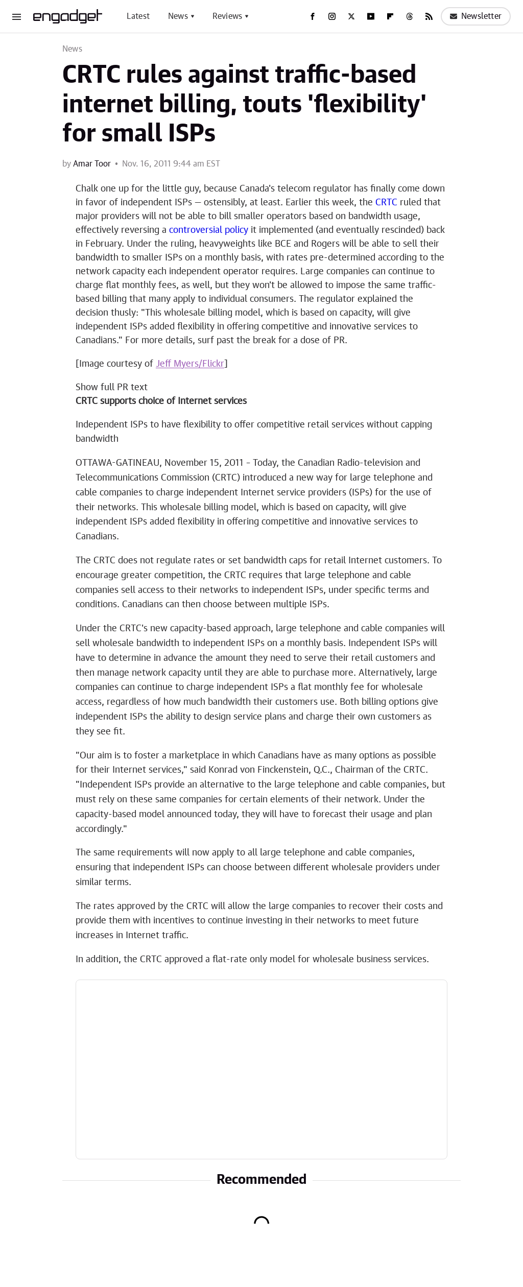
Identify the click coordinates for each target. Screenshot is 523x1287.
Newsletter (476, 16)
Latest (138, 16)
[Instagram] (332, 16)
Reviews (227, 16)
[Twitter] (351, 16)
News (178, 16)
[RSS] (429, 16)
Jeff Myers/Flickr (190, 364)
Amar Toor (92, 164)
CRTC (386, 202)
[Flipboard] (390, 16)
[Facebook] (312, 16)
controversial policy (208, 230)
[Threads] (409, 16)
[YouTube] (370, 16)
